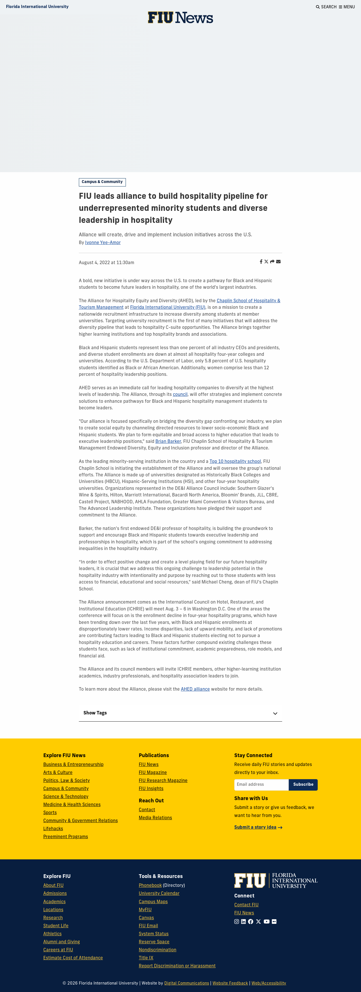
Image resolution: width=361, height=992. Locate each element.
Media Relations (155, 818)
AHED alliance (195, 689)
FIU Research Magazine (163, 781)
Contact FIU (246, 905)
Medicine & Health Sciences (72, 805)
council (180, 394)
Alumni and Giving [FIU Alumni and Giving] (61, 942)
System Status (154, 934)
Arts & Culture (58, 773)
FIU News (149, 765)
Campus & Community (102, 182)
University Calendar (159, 893)
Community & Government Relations (80, 821)
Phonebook (150, 885)
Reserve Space (154, 942)
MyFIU (145, 910)
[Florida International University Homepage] (37, 7)
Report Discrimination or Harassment (177, 966)
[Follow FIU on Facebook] (252, 922)
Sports (50, 813)
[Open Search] (326, 7)
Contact (147, 810)
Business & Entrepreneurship (73, 765)
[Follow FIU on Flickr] (275, 922)
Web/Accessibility (268, 983)
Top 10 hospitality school (235, 461)
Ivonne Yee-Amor (103, 243)
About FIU (53, 885)
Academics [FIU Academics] (54, 902)
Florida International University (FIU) (167, 307)
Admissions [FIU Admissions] (55, 893)
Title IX (146, 958)
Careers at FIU (58, 950)
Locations (53, 910)
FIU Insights (151, 789)
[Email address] (261, 785)
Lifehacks (53, 829)
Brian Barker (168, 441)
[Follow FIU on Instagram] (237, 922)
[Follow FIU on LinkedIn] (244, 922)
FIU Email (148, 926)
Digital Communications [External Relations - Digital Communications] (186, 983)
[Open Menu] (347, 7)
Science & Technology (65, 797)
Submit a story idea (255, 827)
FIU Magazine (153, 773)
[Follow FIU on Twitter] (260, 922)
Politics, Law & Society (66, 781)
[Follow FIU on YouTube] (268, 922)
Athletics (52, 934)
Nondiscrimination (157, 950)
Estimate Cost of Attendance (73, 958)
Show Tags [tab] (95, 713)
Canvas (146, 918)
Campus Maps (153, 902)
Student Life (56, 926)
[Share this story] (271, 262)
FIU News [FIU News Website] (244, 913)
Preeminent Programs (65, 837)
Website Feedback (230, 983)
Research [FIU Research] (53, 918)
